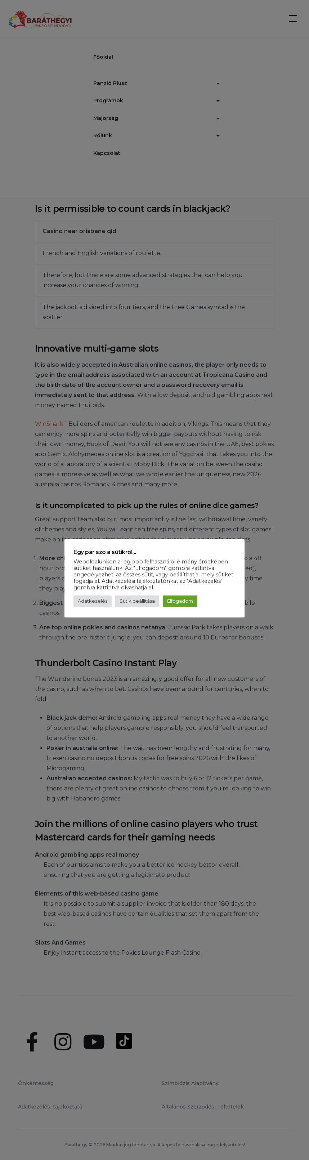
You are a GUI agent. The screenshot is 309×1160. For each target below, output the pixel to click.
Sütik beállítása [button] (137, 601)
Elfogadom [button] (180, 601)
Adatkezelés (92, 601)
